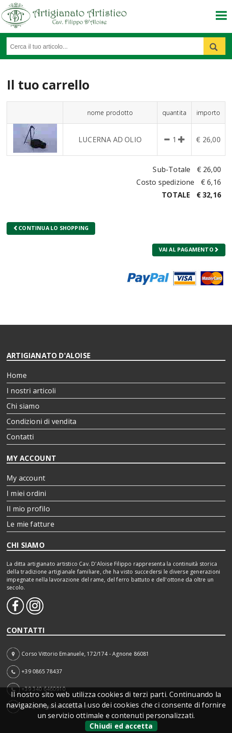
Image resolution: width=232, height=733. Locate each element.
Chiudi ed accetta (121, 726)
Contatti (20, 437)
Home (17, 375)
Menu (221, 12)
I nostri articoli (31, 390)
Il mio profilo (28, 509)
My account (26, 478)
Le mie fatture (30, 524)
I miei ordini (26, 493)
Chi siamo (23, 406)
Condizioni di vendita (41, 421)
